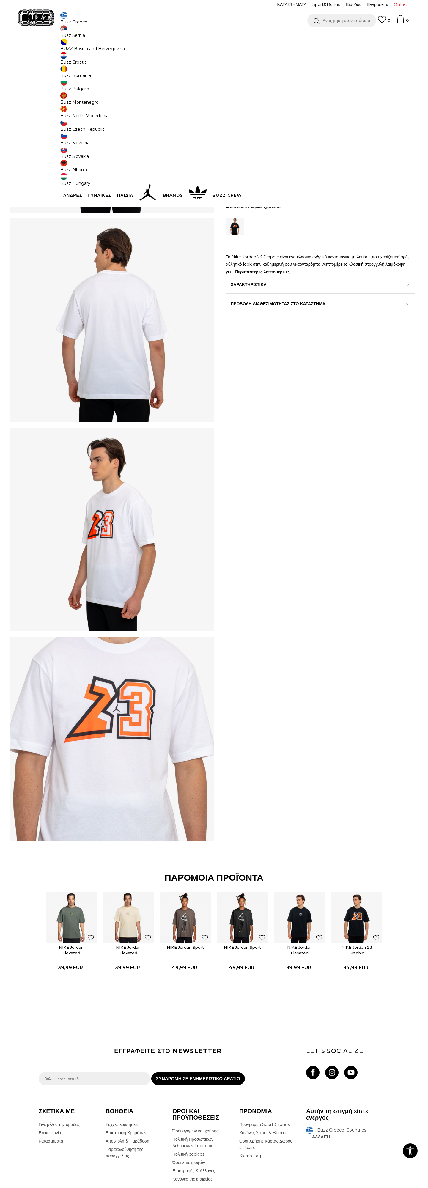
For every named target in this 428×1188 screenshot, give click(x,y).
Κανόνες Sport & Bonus (262, 1082)
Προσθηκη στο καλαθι (264, 188)
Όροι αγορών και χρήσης (195, 1080)
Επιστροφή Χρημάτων (126, 1082)
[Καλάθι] (402, 22)
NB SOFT (138, 1184)
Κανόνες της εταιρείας (192, 1128)
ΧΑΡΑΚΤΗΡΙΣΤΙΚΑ (303, 285)
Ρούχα (100, 47)
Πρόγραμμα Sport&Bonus (264, 1073)
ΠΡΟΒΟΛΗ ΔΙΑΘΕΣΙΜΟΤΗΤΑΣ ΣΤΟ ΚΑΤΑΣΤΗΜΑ (303, 304)
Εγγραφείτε (377, 4)
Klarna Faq (250, 1105)
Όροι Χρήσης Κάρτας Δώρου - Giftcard (267, 1093)
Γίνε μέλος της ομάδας (59, 1073)
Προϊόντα (84, 47)
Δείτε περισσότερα (266, 38)
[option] (214, 38)
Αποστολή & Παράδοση (127, 1090)
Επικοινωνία (50, 1082)
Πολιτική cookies (188, 1103)
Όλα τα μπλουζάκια (125, 47)
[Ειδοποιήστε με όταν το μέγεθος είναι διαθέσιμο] (235, 126)
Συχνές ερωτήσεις (122, 1073)
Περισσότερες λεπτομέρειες (320, 272)
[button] (341, 20)
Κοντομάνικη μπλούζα (161, 47)
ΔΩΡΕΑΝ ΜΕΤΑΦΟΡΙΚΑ (165, 38)
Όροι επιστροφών (188, 1111)
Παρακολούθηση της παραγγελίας (124, 1102)
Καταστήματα (51, 1090)
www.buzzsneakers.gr (82, 1184)
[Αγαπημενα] (384, 22)
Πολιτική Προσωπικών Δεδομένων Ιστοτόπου (192, 1092)
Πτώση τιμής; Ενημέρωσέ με (364, 88)
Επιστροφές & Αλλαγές (193, 1120)
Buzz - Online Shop (56, 47)
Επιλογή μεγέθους (242, 116)
